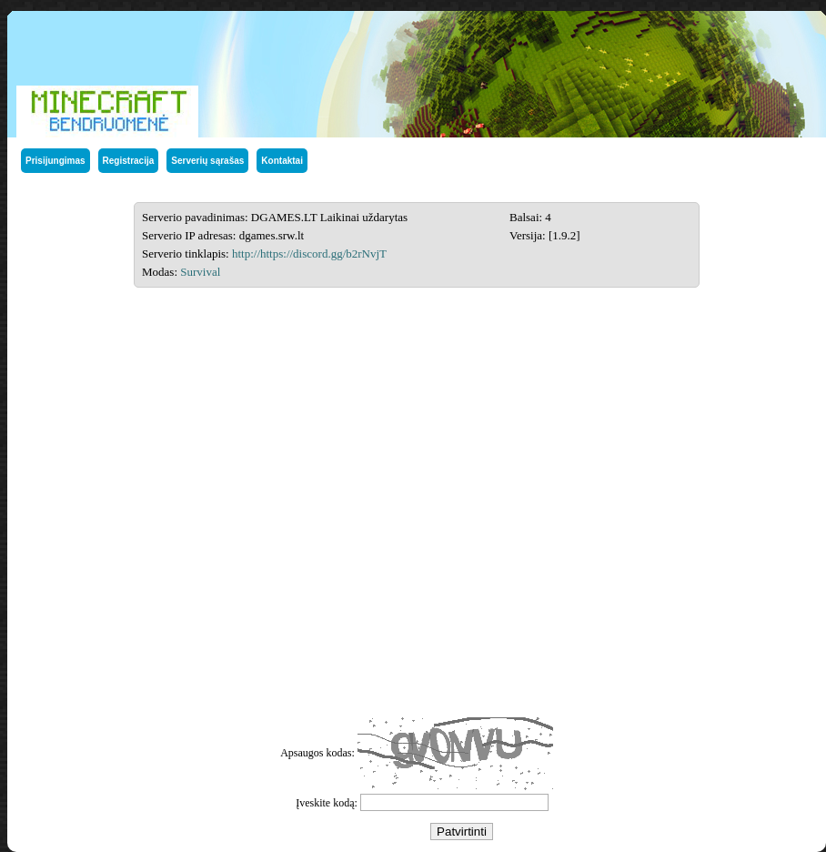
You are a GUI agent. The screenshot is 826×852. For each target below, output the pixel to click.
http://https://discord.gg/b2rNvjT (309, 253)
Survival (200, 272)
